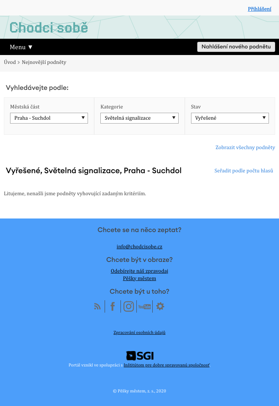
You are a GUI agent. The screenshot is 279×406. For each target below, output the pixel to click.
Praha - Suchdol (32, 118)
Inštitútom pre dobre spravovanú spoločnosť (166, 365)
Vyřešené (206, 118)
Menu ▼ (22, 47)
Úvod (10, 62)
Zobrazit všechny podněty (245, 148)
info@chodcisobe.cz (139, 247)
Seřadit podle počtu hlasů (244, 171)
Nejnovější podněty (44, 62)
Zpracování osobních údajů (139, 332)
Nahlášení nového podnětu (236, 47)
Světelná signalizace (128, 118)
